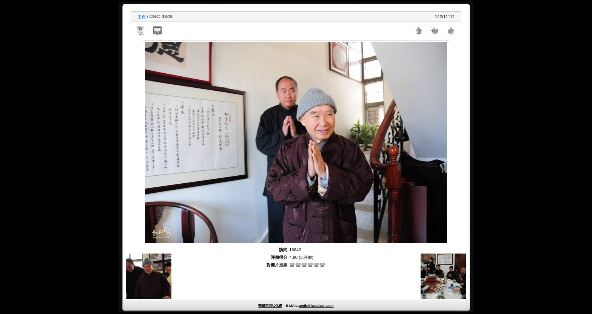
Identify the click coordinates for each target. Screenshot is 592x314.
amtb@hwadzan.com (316, 306)
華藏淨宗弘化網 (270, 306)
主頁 (141, 16)
